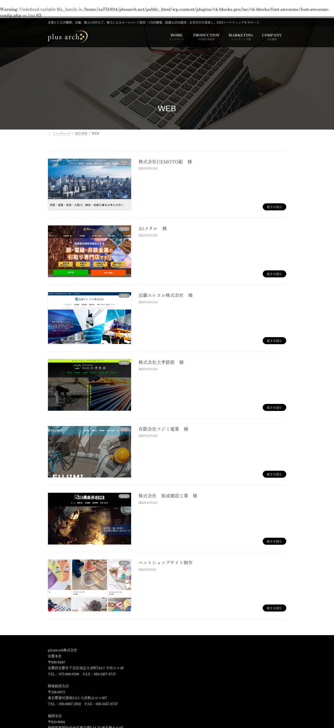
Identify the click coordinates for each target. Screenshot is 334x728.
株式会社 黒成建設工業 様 (167, 495)
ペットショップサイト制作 (165, 562)
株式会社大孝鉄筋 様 (161, 362)
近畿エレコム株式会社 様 (165, 295)
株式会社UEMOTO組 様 (165, 161)
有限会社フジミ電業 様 (163, 429)
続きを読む (274, 207)
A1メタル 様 (152, 228)
